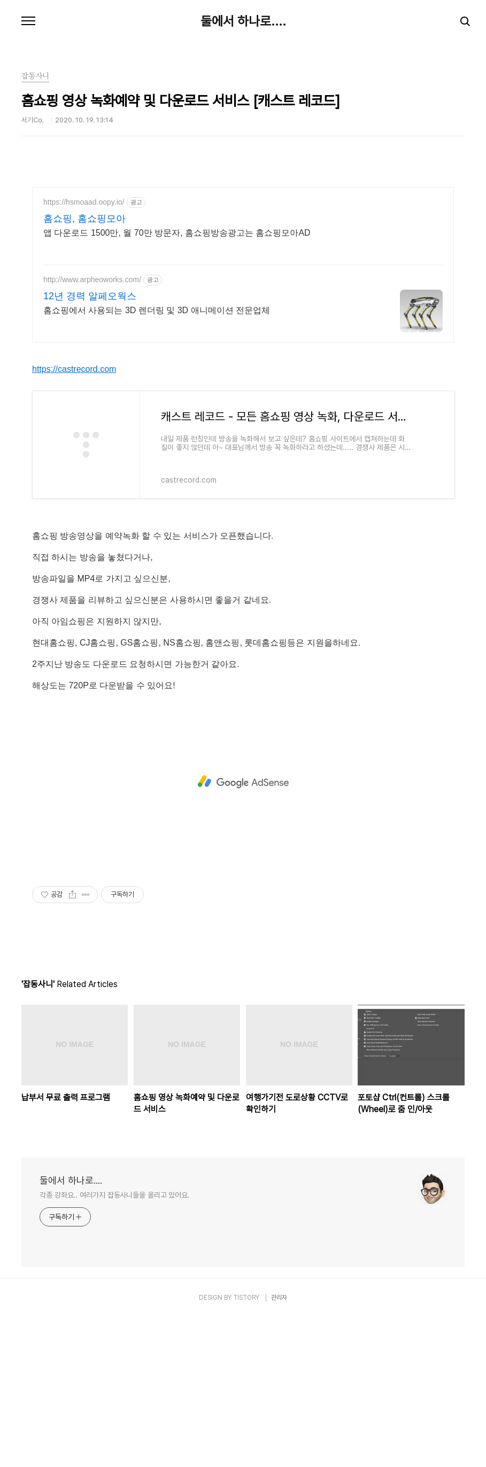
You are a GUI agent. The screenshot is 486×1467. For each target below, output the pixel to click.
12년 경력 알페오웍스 (89, 296)
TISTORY (246, 1447)
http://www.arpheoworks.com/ (92, 279)
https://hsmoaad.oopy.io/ (84, 202)
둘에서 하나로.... (243, 21)
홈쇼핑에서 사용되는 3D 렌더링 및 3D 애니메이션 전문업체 (156, 310)
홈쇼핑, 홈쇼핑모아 (84, 218)
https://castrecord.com (74, 518)
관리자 (279, 1447)
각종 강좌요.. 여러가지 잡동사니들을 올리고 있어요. (115, 1344)
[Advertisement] (243, 428)
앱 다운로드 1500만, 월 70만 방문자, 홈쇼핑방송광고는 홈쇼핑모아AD (177, 232)
